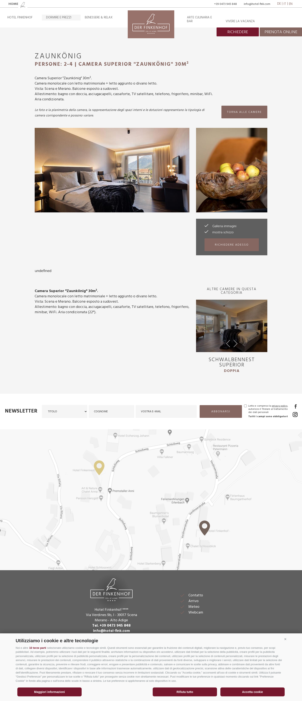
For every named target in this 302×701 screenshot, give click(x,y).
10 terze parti (37, 647)
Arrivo (193, 601)
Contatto (195, 595)
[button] (285, 639)
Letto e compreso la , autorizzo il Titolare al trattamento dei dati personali (268, 409)
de (279, 4)
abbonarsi (220, 411)
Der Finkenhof (111, 589)
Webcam (195, 612)
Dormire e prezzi (58, 17)
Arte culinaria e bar (199, 19)
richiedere (237, 32)
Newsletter (21, 411)
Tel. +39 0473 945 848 (111, 626)
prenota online (281, 32)
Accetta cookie (252, 692)
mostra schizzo (223, 232)
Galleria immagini (224, 226)
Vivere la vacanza (240, 21)
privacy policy (279, 406)
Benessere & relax (99, 17)
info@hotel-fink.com (257, 4)
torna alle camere (244, 112)
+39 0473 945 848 (225, 4)
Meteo (193, 607)
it (285, 4)
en (290, 4)
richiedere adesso (232, 244)
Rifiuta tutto (185, 692)
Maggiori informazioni (49, 692)
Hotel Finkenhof (20, 17)
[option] (231, 338)
